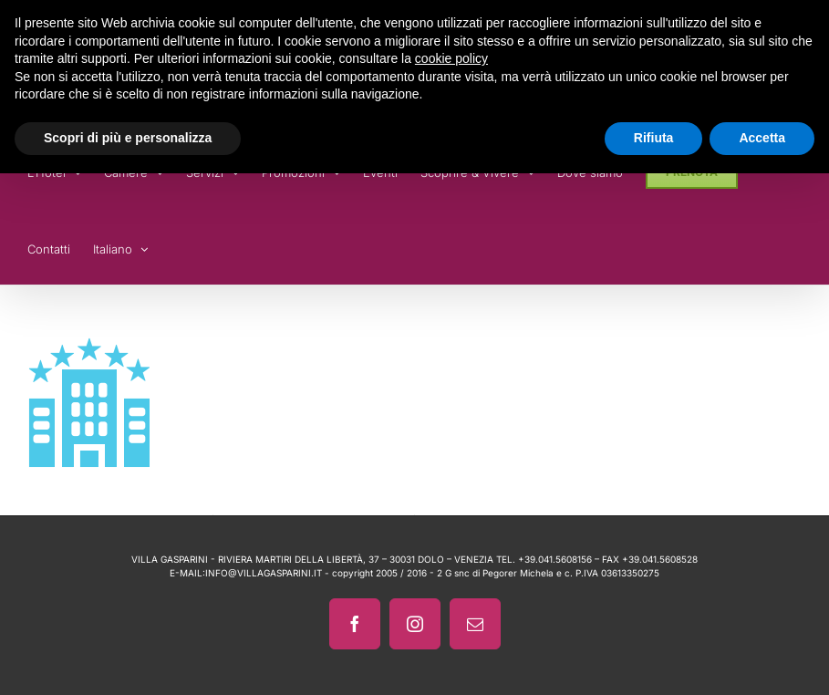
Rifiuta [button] (654, 137)
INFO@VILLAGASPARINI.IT (263, 572)
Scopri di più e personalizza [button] (128, 137)
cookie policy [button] (451, 58)
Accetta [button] (762, 137)
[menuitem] (120, 246)
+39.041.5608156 (555, 559)
